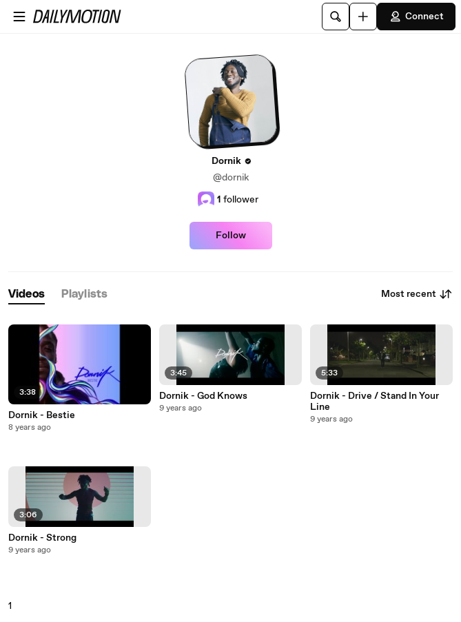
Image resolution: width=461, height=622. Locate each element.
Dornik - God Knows (203, 396)
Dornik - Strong (42, 537)
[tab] (26, 294)
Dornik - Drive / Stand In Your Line (374, 402)
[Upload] (363, 16)
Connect (416, 16)
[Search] (335, 16)
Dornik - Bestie (41, 415)
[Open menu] (19, 16)
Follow (231, 235)
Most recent (417, 294)
